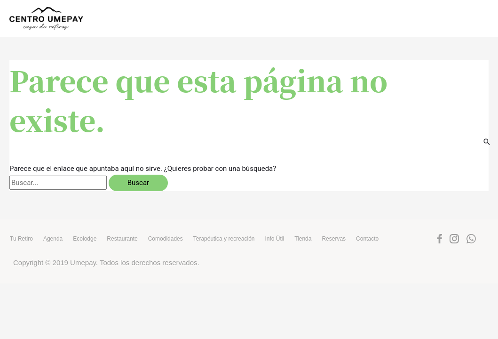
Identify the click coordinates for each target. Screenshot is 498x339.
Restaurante (122, 238)
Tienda (302, 238)
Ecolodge (84, 238)
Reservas (334, 238)
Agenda (53, 238)
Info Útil (274, 238)
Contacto (367, 238)
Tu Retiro (21, 238)
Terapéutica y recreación (224, 238)
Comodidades (165, 238)
